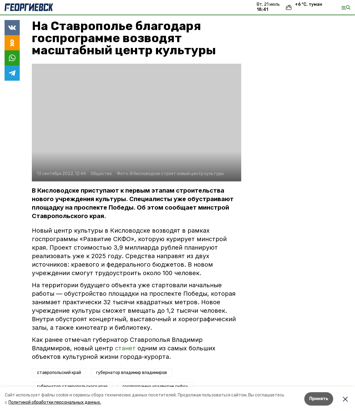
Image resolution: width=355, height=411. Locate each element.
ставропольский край (59, 372)
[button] (136, 122)
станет (125, 348)
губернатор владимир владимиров (131, 372)
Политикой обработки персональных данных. (54, 402)
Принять (318, 398)
